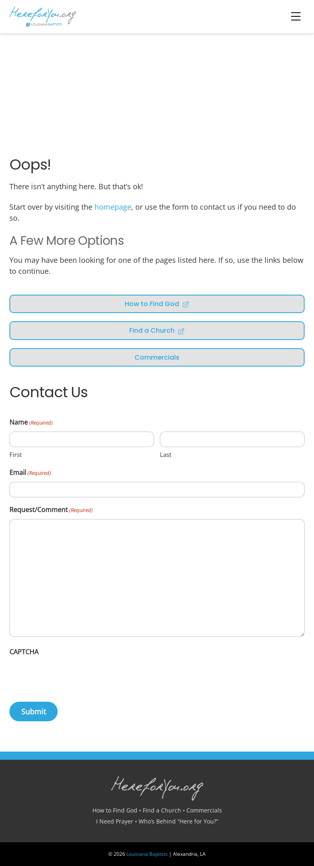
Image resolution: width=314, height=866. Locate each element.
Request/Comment (51, 510)
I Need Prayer (114, 821)
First (15, 454)
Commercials (157, 357)
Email (30, 473)
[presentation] (71, 677)
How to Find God (157, 304)
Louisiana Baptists (147, 853)
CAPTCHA (23, 651)
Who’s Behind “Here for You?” (178, 821)
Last (165, 454)
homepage (112, 207)
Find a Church (157, 330)
